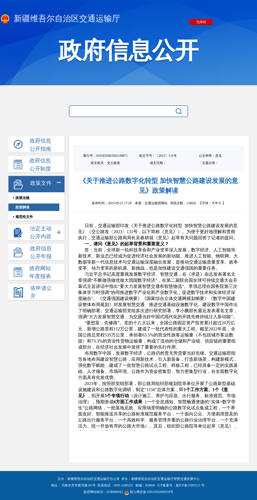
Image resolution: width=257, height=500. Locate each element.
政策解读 (22, 208)
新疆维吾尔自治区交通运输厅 (60, 19)
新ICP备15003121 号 (190, 485)
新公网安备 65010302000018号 (149, 492)
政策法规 (22, 198)
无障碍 (201, 22)
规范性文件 (24, 218)
